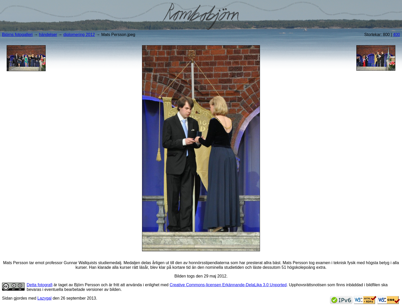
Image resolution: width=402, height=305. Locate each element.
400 (396, 34)
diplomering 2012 (79, 34)
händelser (48, 34)
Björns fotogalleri (17, 34)
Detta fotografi (40, 285)
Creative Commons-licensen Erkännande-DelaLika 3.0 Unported (228, 285)
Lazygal (44, 298)
